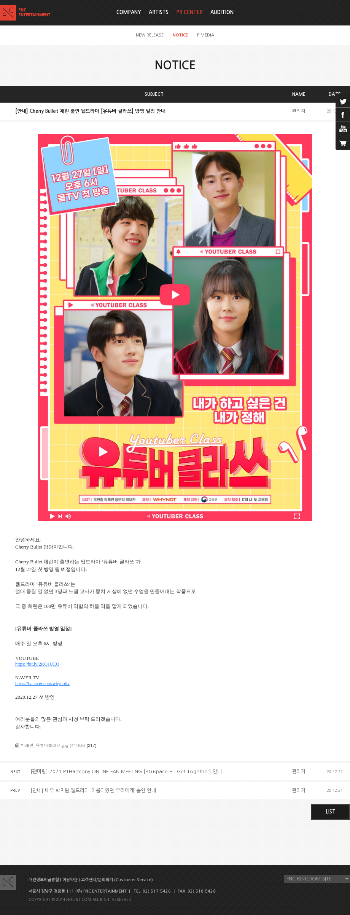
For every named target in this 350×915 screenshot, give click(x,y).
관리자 (298, 111)
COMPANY (128, 12)
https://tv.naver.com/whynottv (42, 683)
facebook (343, 115)
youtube (343, 129)
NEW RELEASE (150, 35)
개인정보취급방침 (44, 880)
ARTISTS (159, 12)
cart (343, 143)
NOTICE (180, 35)
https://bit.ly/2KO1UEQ (37, 664)
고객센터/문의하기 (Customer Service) (117, 880)
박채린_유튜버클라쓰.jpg (44, 745)
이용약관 (70, 880)
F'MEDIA (205, 35)
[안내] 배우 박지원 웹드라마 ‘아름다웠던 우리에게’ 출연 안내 (93, 790)
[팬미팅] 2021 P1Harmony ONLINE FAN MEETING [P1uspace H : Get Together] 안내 (126, 771)
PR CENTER (189, 12)
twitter (343, 101)
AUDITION (222, 12)
